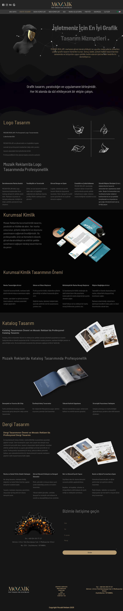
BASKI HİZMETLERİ (40, 12)
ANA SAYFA (12, 12)
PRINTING (61, 590)
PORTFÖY (88, 12)
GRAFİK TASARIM (25, 12)
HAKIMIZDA (97, 12)
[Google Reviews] (14, 5)
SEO (64, 12)
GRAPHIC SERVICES (61, 587)
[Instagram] (7, 5)
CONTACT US (61, 596)
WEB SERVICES (61, 588)
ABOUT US (61, 594)
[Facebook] (3, 5)
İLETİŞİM (107, 12)
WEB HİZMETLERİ (54, 12)
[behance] (10, 5)
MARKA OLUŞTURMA (75, 12)
